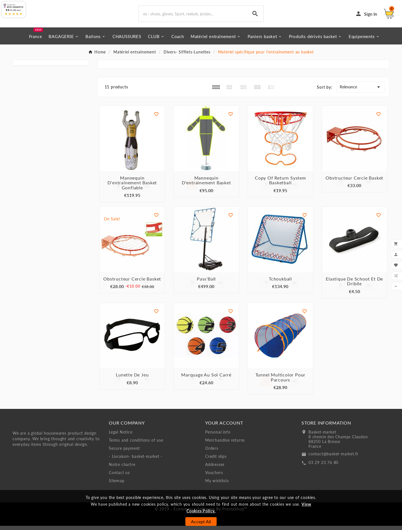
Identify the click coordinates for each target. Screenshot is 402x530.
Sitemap (117, 484)
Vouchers (214, 476)
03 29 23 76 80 (323, 466)
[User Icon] (366, 16)
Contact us (119, 476)
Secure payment (124, 452)
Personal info (217, 436)
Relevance (361, 91)
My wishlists (217, 484)
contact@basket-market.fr (333, 458)
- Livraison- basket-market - (135, 460)
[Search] (193, 16)
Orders (211, 452)
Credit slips (216, 460)
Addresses (214, 468)
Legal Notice (121, 436)
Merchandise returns (225, 444)
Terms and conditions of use (136, 444)
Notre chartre (122, 468)
